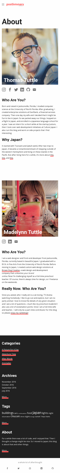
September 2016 (9, 387)
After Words (7, 358)
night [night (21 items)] (51, 413)
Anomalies (6, 363)
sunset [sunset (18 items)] (37, 416)
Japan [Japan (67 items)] (37, 412)
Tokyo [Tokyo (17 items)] (43, 416)
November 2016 (9, 382)
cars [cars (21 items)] (16, 413)
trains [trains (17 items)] (48, 416)
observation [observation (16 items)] (6, 417)
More (5, 396)
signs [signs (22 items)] (27, 416)
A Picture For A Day (10, 349)
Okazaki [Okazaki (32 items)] (15, 416)
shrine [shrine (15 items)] (22, 417)
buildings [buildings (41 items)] (8, 413)
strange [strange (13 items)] (32, 417)
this (52, 155)
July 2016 (6, 391)
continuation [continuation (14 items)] (22, 413)
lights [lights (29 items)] (45, 413)
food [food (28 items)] (29, 413)
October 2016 (8, 385)
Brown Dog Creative (11, 270)
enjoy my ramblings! (19, 313)
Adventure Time (9, 354)
